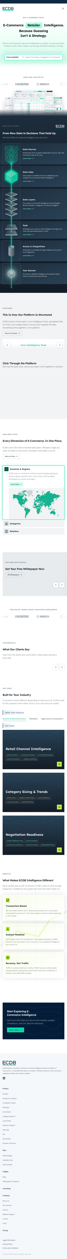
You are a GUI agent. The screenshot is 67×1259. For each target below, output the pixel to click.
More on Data (11, 456)
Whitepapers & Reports (11, 1181)
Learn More (16, 484)
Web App (6, 1130)
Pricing (5, 1230)
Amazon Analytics (9, 1125)
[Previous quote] (55, 584)
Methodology (7, 1156)
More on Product (12, 333)
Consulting (7, 1188)
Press (4, 1223)
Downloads (7, 1139)
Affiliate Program (9, 1214)
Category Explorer (9, 1116)
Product (5, 1089)
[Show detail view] (59, 764)
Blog (4, 1177)
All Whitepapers (15, 575)
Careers (5, 1210)
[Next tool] (59, 345)
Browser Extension (9, 1143)
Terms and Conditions (10, 1248)
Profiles (5, 1094)
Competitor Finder (9, 1103)
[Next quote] (62, 584)
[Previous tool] (7, 345)
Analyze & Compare (10, 1098)
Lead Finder (7, 1121)
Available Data (8, 1160)
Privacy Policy (7, 1244)
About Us (6, 1201)
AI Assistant (7, 1112)
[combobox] (33, 57)
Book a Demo (15, 1030)
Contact (5, 1219)
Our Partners (7, 1205)
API (4, 1134)
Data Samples (7, 1165)
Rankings (6, 1107)
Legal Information (9, 1240)
